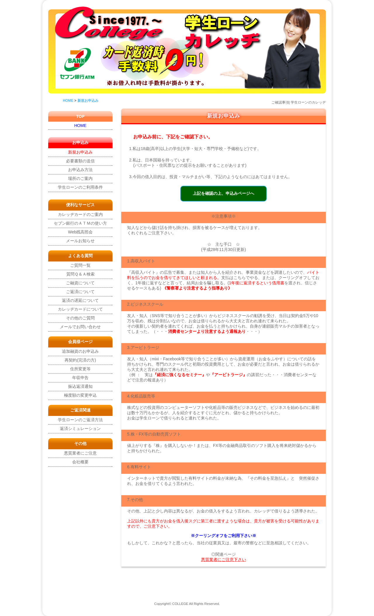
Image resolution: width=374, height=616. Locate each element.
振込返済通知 (80, 386)
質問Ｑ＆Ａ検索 (80, 274)
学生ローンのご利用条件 (80, 187)
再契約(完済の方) (80, 360)
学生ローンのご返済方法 (80, 419)
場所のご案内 (80, 178)
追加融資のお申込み (80, 351)
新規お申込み (80, 152)
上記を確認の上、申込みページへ (223, 193)
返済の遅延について (80, 300)
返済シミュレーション (80, 428)
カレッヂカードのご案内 (80, 214)
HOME (80, 125)
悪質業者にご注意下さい (223, 559)
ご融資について (80, 283)
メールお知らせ (80, 240)
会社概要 (80, 462)
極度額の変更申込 (80, 395)
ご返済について (80, 291)
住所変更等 (80, 368)
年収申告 (80, 377)
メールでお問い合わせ (80, 326)
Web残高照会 (80, 232)
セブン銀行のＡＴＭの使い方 (80, 223)
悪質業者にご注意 (80, 453)
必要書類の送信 (80, 161)
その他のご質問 (80, 318)
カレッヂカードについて (80, 309)
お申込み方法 (80, 169)
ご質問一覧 (80, 265)
